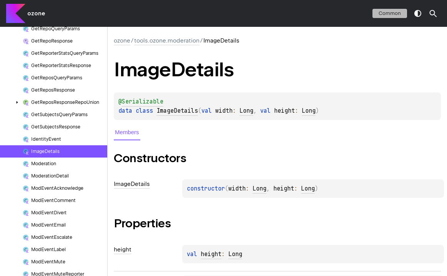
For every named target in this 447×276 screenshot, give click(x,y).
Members (127, 132)
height (211, 254)
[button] (433, 13)
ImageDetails (177, 111)
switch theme (417, 13)
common (390, 13)
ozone (36, 13)
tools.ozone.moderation (166, 40)
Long (246, 111)
